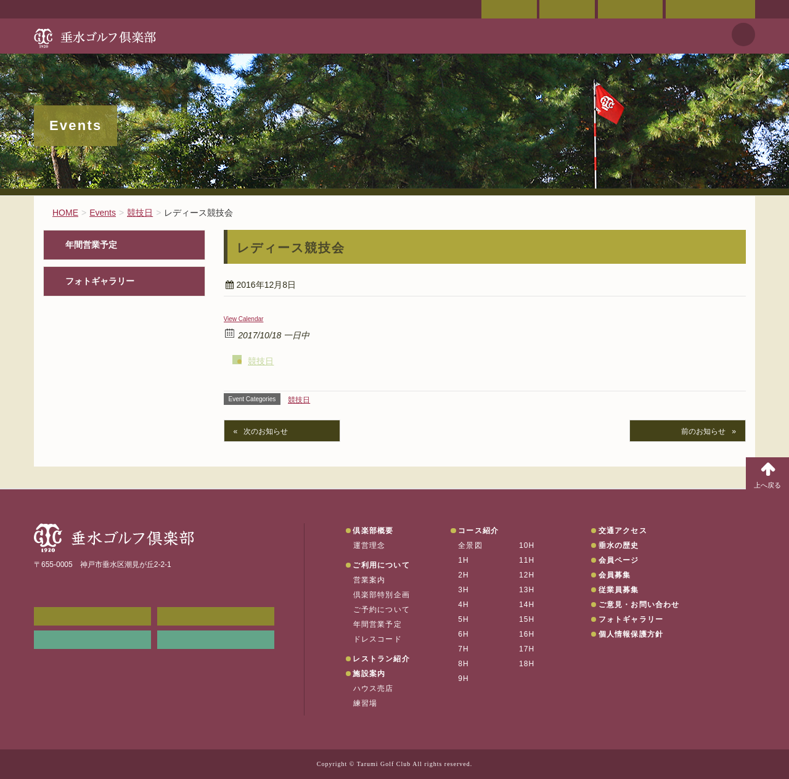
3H (463, 589)
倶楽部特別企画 (381, 594)
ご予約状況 (630, 9)
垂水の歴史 (619, 545)
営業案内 (369, 580)
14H (527, 604)
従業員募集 (619, 589)
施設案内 (369, 673)
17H (527, 649)
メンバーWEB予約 (92, 616)
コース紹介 (478, 530)
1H (463, 560)
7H (463, 649)
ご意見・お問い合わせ (710, 9)
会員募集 (615, 575)
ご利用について (381, 565)
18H (527, 663)
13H (527, 589)
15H (527, 619)
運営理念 (369, 545)
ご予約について (381, 609)
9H (463, 678)
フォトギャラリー (99, 281)
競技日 (261, 361)
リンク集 (92, 639)
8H (463, 663)
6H (463, 634)
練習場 (365, 703)
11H (527, 560)
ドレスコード (377, 639)
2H (463, 575)
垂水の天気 (215, 639)
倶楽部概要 (373, 530)
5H (463, 619)
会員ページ (509, 9)
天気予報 (743, 34)
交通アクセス (567, 9)
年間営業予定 (91, 245)
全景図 (470, 545)
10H (527, 545)
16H (527, 634)
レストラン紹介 (381, 659)
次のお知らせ (265, 431)
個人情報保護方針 (631, 634)
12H (527, 575)
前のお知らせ (703, 431)
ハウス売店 (373, 688)
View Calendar (244, 319)
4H (463, 604)
